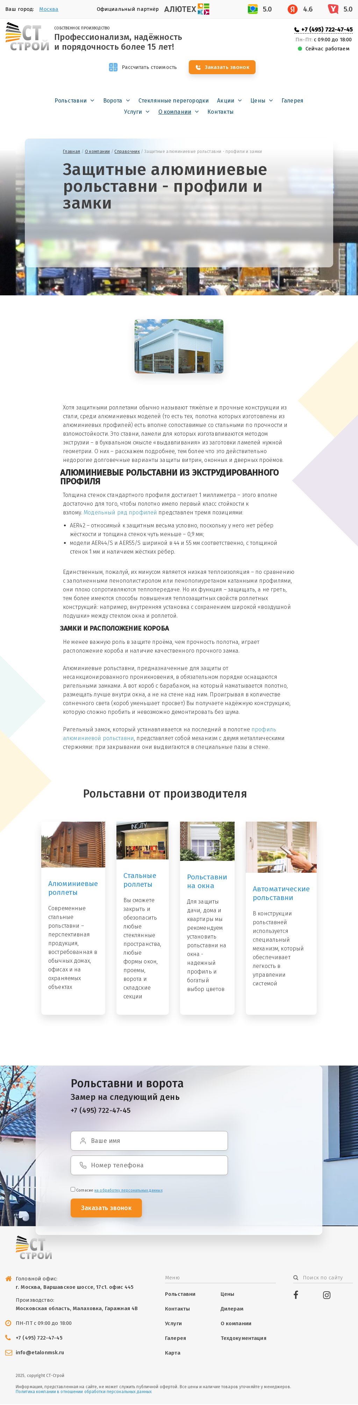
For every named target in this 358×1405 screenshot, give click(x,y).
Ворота (112, 101)
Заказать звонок (230, 67)
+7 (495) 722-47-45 (327, 29)
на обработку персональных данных (128, 1191)
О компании (175, 112)
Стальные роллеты (139, 881)
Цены (257, 101)
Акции (225, 101)
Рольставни (71, 101)
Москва (48, 9)
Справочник (127, 152)
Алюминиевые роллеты (73, 889)
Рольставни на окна (207, 882)
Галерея (292, 101)
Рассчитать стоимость (149, 67)
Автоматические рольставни (281, 894)
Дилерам (232, 1309)
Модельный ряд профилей (120, 513)
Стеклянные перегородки (173, 101)
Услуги (133, 112)
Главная (71, 152)
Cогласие (117, 1191)
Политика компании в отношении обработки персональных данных (84, 1392)
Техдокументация (243, 1339)
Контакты (220, 112)
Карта (172, 1353)
